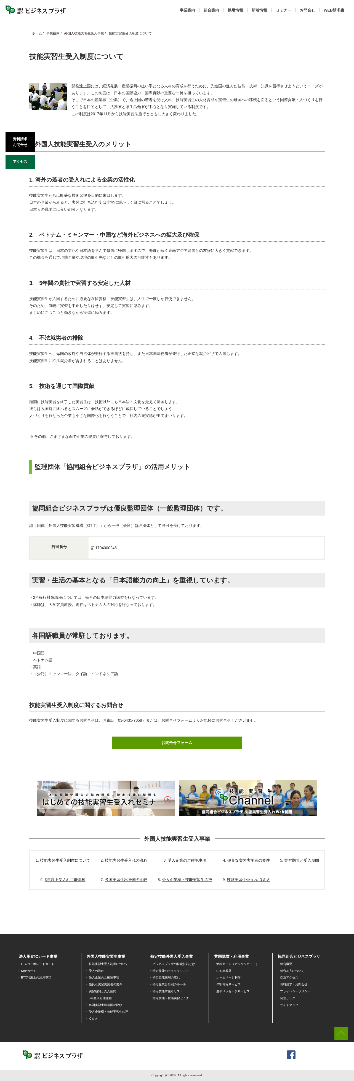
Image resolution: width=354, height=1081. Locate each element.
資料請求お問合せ (20, 142)
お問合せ (307, 10)
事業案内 (187, 10)
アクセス (20, 162)
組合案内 (211, 10)
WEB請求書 (334, 10)
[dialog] (343, 1070)
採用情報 (235, 10)
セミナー (283, 10)
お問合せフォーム (176, 742)
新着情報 (259, 10)
